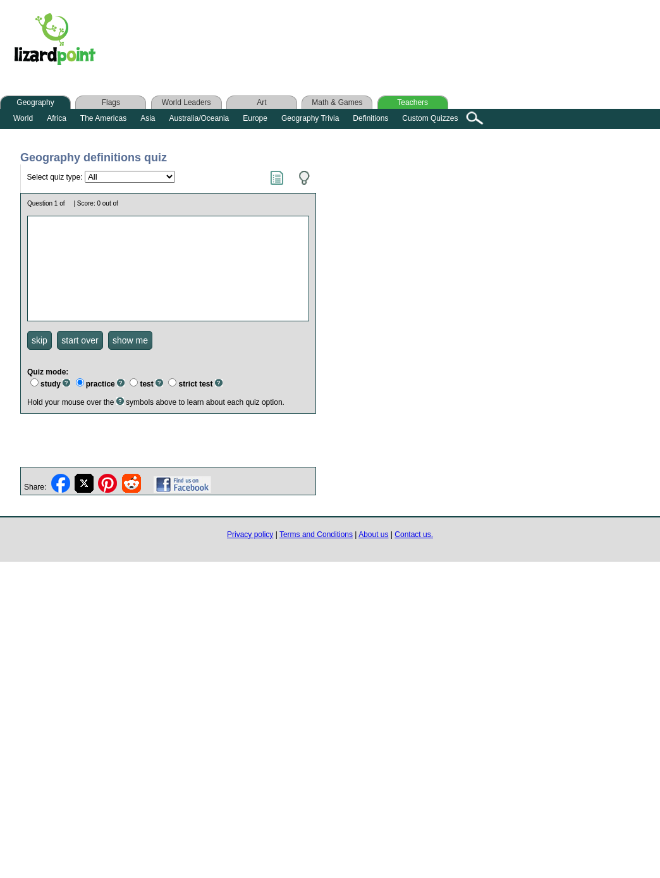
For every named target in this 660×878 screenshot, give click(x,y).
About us (373, 534)
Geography (35, 102)
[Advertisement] (359, 42)
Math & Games (337, 102)
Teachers (412, 102)
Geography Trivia (310, 118)
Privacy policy (250, 534)
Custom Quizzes (430, 118)
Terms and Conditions (316, 534)
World (23, 118)
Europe (255, 118)
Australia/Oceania (199, 118)
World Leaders (186, 102)
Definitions (370, 118)
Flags (111, 102)
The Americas (103, 118)
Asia (147, 118)
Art (261, 102)
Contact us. (413, 534)
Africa (56, 118)
